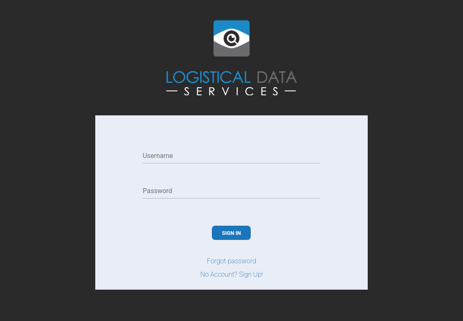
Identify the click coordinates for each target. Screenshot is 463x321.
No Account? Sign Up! (231, 274)
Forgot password (231, 261)
